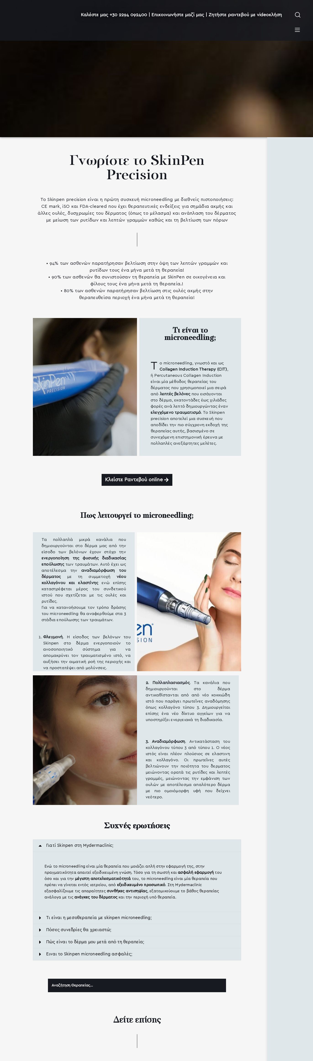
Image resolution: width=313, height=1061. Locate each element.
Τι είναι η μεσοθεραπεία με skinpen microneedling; (99, 918)
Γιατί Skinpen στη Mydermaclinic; (79, 846)
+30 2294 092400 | (130, 15)
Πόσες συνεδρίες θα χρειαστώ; (79, 930)
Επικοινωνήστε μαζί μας (177, 15)
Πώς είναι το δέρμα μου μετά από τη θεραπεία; (95, 942)
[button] (137, 846)
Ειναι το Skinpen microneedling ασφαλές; (89, 954)
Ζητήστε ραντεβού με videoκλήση (245, 15)
